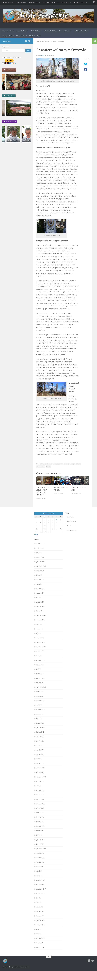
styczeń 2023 (40, 674)
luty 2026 (38, 553)
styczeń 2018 (40, 875)
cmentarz (43, 464)
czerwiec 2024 (40, 620)
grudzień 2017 (40, 880)
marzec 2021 (39, 754)
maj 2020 (38, 786)
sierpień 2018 (40, 853)
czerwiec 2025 (40, 579)
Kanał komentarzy (72, 526)
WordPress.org (71, 530)
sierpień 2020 (40, 781)
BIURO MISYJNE (20, 2)
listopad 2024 (40, 611)
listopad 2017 (40, 884)
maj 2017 (38, 902)
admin (42, 55)
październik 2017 (41, 889)
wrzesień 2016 (40, 925)
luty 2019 (38, 835)
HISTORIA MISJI (33, 2)
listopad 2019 (40, 808)
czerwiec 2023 (40, 651)
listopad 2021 (40, 732)
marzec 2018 (39, 866)
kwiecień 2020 (40, 790)
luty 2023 (38, 669)
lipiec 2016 (39, 929)
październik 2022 (41, 687)
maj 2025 (38, 584)
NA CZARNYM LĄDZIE (49, 2)
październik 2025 (41, 566)
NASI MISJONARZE (63, 2)
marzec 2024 (39, 629)
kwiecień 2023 (40, 660)
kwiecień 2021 (40, 750)
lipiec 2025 (39, 575)
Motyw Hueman (25, 967)
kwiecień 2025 (40, 588)
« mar (36, 534)
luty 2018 (38, 871)
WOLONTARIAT (7, 36)
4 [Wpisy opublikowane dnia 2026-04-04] (56, 520)
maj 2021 (38, 745)
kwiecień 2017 (40, 907)
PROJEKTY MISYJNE (79, 2)
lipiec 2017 (39, 898)
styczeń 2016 (40, 947)
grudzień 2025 (40, 562)
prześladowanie (40, 466)
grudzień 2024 (40, 606)
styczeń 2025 (40, 602)
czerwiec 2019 (40, 822)
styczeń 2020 (40, 799)
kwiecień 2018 (40, 862)
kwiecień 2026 (40, 544)
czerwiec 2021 (40, 741)
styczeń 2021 (40, 763)
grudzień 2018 (40, 840)
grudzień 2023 (40, 642)
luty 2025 (38, 597)
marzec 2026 (39, 548)
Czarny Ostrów (51, 41)
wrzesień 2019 (40, 813)
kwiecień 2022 (40, 710)
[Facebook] (26, 41)
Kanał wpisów (71, 521)
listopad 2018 (40, 844)
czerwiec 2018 (40, 858)
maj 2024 (38, 624)
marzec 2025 (39, 593)
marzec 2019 (39, 831)
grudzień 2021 (40, 727)
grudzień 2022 (40, 678)
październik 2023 (41, 647)
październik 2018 (41, 849)
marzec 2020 (39, 795)
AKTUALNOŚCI (20, 36)
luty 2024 (38, 633)
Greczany (69, 464)
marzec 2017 (39, 911)
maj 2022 (38, 705)
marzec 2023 (39, 665)
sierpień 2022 (40, 696)
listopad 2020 (40, 772)
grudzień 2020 (40, 768)
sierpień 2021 (40, 736)
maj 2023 (38, 656)
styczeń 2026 (40, 557)
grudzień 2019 (40, 804)
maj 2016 (38, 934)
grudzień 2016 (40, 920)
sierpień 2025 (40, 571)
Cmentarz (40, 41)
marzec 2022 (39, 714)
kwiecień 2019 (40, 826)
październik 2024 (41, 615)
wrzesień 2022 (40, 692)
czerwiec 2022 (40, 701)
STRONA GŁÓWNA (7, 2)
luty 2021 (38, 759)
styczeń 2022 (40, 723)
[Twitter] (29, 41)
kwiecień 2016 (40, 938)
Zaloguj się (70, 517)
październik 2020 (41, 777)
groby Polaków (76, 464)
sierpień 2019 (40, 817)
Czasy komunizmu (60, 464)
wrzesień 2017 (40, 893)
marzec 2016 (39, 943)
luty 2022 (38, 719)
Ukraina (61, 41)
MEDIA (31, 36)
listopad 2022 (40, 683)
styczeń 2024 (40, 638)
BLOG (39, 36)
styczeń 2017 (40, 916)
